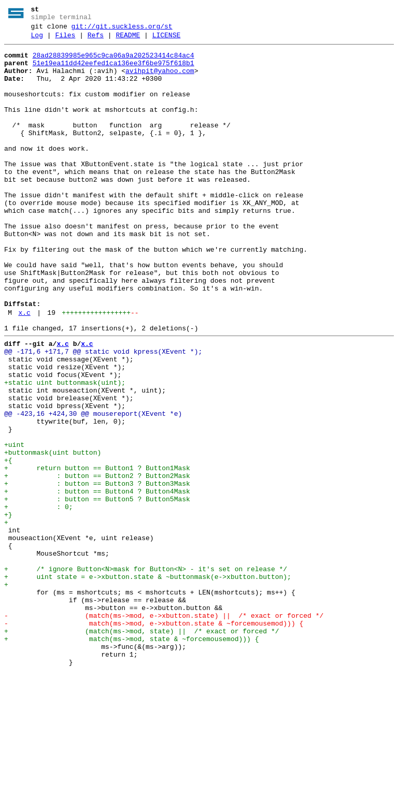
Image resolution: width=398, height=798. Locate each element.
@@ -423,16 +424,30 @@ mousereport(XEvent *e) (93, 488)
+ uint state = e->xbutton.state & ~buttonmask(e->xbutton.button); (147, 684)
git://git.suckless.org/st (122, 29)
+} (8, 609)
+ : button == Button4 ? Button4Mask (97, 581)
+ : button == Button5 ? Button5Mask (97, 591)
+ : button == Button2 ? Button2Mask (97, 563)
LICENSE (166, 40)
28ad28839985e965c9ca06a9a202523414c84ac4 (113, 61)
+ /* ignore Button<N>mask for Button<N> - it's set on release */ (145, 674)
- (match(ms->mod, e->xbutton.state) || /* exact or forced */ (163, 730)
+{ (8, 544)
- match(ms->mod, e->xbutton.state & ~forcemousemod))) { (153, 740)
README (128, 40)
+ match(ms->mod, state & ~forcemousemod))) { (131, 758)
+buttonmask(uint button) (52, 535)
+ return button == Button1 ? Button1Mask (97, 553)
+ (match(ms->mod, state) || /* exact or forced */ (141, 749)
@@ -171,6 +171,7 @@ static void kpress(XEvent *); (103, 413)
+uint (14, 525)
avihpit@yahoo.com (159, 80)
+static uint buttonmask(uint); (64, 451)
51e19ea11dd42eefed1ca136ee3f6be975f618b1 (113, 71)
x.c (24, 370)
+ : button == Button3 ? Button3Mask (97, 572)
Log (37, 40)
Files (65, 40)
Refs (96, 40)
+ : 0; (38, 600)
